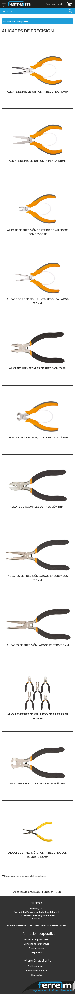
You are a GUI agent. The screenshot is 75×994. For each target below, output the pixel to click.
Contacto (36, 975)
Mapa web (36, 952)
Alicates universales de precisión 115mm (37, 368)
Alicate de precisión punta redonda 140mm (37, 92)
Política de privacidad (36, 939)
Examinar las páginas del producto (25, 876)
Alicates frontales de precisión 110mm (37, 783)
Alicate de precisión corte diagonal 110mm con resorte (37, 232)
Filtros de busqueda (15, 21)
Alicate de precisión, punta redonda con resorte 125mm (37, 855)
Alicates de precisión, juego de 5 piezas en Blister (37, 716)
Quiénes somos (36, 966)
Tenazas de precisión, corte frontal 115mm (37, 437)
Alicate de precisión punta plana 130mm (37, 161)
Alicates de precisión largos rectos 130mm (37, 645)
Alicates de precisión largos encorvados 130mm (37, 578)
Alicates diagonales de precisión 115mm (38, 507)
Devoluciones (36, 948)
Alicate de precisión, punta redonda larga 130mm (37, 301)
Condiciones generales (36, 944)
